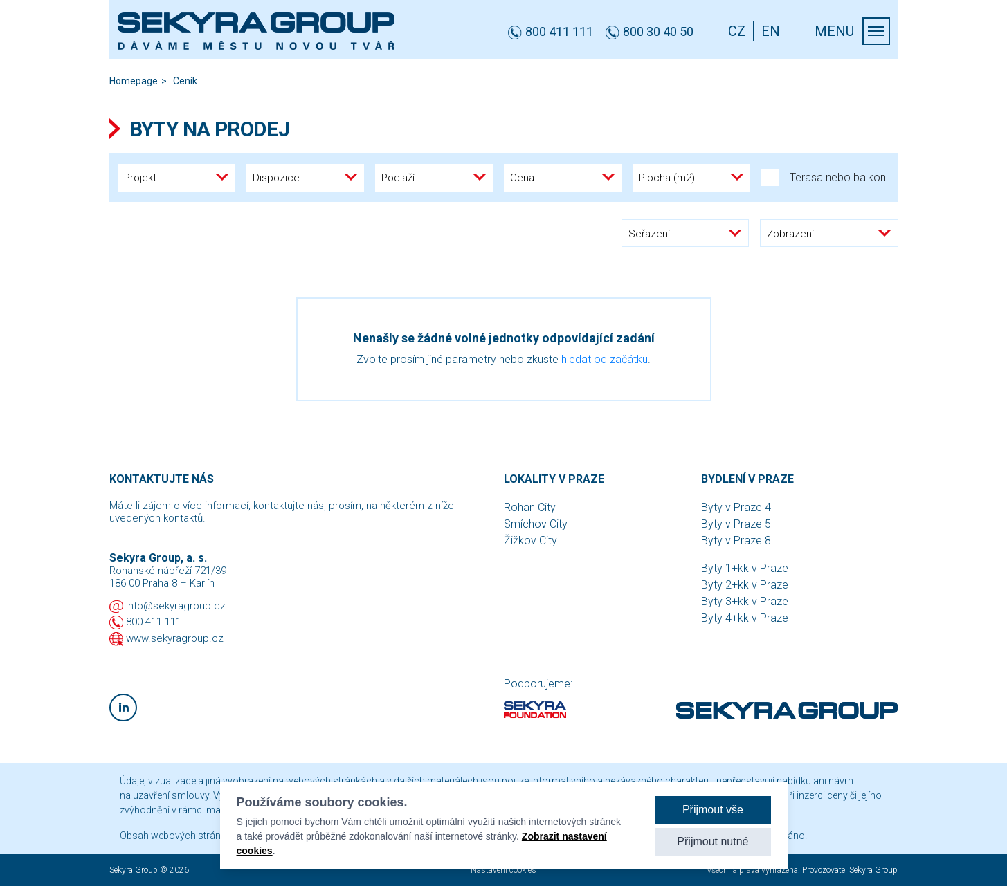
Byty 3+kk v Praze (744, 601)
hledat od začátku (604, 359)
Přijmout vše (712, 809)
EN (770, 31)
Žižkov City (530, 540)
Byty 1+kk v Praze (744, 568)
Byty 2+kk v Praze (744, 584)
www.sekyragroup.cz (175, 638)
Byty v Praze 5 (736, 523)
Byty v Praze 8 (736, 540)
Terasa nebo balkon (823, 177)
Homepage (133, 80)
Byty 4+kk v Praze (744, 618)
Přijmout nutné (712, 841)
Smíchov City (536, 523)
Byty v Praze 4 (736, 507)
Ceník (185, 80)
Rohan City (530, 507)
